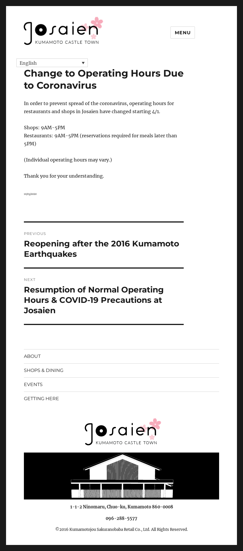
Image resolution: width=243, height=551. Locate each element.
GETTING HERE (41, 398)
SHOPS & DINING (43, 370)
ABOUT (32, 356)
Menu (183, 32)
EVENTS (33, 384)
